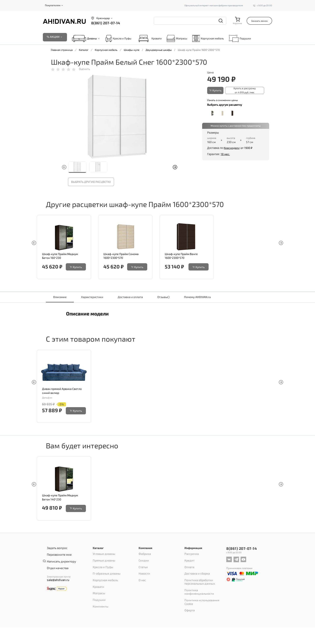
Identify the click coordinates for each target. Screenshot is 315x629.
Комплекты (100, 595)
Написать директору (59, 558)
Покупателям (52, 5)
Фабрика (144, 554)
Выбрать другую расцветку (91, 182)
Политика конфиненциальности (204, 583)
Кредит (189, 559)
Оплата (188, 564)
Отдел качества (56, 563)
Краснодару (231, 147)
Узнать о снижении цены (222, 99)
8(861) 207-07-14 (105, 23)
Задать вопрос (55, 548)
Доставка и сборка (195, 569)
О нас (142, 575)
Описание (60, 297)
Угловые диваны (103, 554)
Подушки (240, 38)
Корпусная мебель (208, 38)
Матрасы (177, 38)
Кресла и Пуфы (118, 38)
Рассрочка (190, 554)
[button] (175, 167)
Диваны (92, 38)
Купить (216, 90)
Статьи (143, 564)
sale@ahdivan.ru (56, 575)
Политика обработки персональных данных (198, 576)
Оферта (189, 593)
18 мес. (225, 153)
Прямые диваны (103, 559)
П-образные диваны (105, 569)
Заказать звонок (259, 20)
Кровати (149, 38)
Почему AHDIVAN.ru (197, 297)
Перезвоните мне (58, 553)
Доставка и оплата (130, 297)
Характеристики (92, 297)
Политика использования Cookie (204, 588)
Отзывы (163, 297)
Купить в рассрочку (243, 90)
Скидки (143, 559)
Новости (144, 569)
